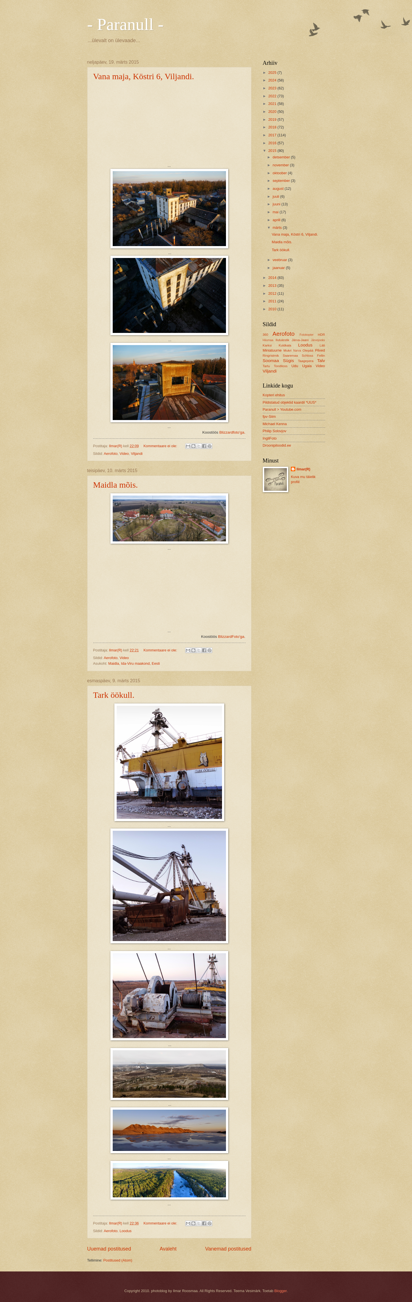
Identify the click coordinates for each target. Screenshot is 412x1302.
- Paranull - (125, 24)
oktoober (280, 173)
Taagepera (305, 361)
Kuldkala (285, 345)
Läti (322, 345)
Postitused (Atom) (117, 1260)
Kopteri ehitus (274, 395)
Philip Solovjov (275, 431)
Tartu (266, 366)
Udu (294, 366)
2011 (272, 301)
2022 (272, 96)
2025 (272, 72)
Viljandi (136, 453)
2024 (272, 80)
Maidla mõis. (115, 484)
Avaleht (168, 1249)
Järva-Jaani (300, 340)
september (282, 180)
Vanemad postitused (228, 1249)
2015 (272, 151)
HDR (321, 334)
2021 (272, 104)
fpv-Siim (269, 416)
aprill (277, 220)
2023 (272, 88)
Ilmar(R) (303, 469)
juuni (277, 204)
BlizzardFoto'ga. (231, 636)
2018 (272, 127)
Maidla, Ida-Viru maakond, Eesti (134, 663)
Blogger (280, 1291)
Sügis (288, 360)
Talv (321, 360)
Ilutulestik (282, 340)
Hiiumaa (268, 340)
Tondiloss (280, 366)
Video (124, 453)
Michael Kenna (275, 424)
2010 (272, 309)
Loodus (125, 1231)
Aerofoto (111, 453)
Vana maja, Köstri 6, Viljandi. (143, 76)
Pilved (320, 350)
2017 (272, 135)
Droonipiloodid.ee (277, 445)
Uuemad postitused (109, 1249)
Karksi (267, 345)
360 (265, 334)
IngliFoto (270, 438)
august (279, 188)
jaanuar (279, 268)
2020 (272, 111)
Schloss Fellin (313, 355)
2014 (272, 278)
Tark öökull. (114, 695)
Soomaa (271, 360)
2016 (272, 143)
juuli (276, 196)
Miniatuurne (272, 350)
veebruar (280, 260)
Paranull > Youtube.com (282, 409)
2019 (272, 119)
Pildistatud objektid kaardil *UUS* (290, 402)
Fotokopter (306, 334)
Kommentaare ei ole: (161, 446)
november (281, 165)
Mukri (287, 350)
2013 (272, 285)
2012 (272, 293)
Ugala (307, 366)
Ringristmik (271, 355)
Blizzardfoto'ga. (232, 432)
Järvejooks (318, 340)
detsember (282, 157)
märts (278, 227)
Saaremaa (290, 355)
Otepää (307, 350)
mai (276, 212)
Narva (297, 350)
